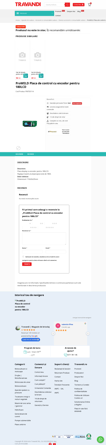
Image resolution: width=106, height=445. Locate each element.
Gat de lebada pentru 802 (36, 73)
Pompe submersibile (23, 420)
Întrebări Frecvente (62, 385)
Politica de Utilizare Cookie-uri (81, 396)
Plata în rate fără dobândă (80, 409)
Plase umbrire (20, 424)
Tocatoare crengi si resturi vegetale (22, 398)
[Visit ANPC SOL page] (68, 436)
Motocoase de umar (22, 382)
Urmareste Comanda (43, 388)
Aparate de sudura (27, 20)
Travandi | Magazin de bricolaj (35, 327)
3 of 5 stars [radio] (48, 223)
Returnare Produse (62, 373)
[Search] (67, 5)
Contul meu (39, 372)
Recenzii (30, 154)
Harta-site (58, 381)
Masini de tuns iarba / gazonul (23, 404)
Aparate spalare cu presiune (22, 391)
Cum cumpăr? (40, 380)
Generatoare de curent (21, 415)
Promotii (60, 11)
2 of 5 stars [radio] (35, 223)
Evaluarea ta (27, 220)
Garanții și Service (41, 405)
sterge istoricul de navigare (82, 318)
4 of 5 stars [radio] (26, 227)
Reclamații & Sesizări (62, 369)
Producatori (79, 373)
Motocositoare (20, 386)
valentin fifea (67, 324)
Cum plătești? (40, 384)
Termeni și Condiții (81, 385)
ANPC (57, 393)
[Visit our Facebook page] (50, 444)
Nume (24, 248)
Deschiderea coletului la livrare (43, 393)
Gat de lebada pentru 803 (20, 73)
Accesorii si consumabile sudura (46, 20)
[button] (34, 13)
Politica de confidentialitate (80, 390)
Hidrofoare (19, 410)
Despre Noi (71, 11)
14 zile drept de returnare (40, 399)
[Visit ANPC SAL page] (57, 436)
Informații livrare (41, 376)
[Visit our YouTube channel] (54, 444)
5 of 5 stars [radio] (41, 227)
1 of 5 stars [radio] (25, 223)
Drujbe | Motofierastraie (21, 376)
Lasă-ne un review (31, 339)
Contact (58, 15)
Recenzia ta (26, 231)
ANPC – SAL (59, 389)
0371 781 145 (70, 355)
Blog (80, 11)
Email (48, 248)
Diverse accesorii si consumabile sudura (72, 20)
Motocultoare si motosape (21, 370)
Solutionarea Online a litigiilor (82, 403)
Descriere (19, 154)
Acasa (18, 20)
